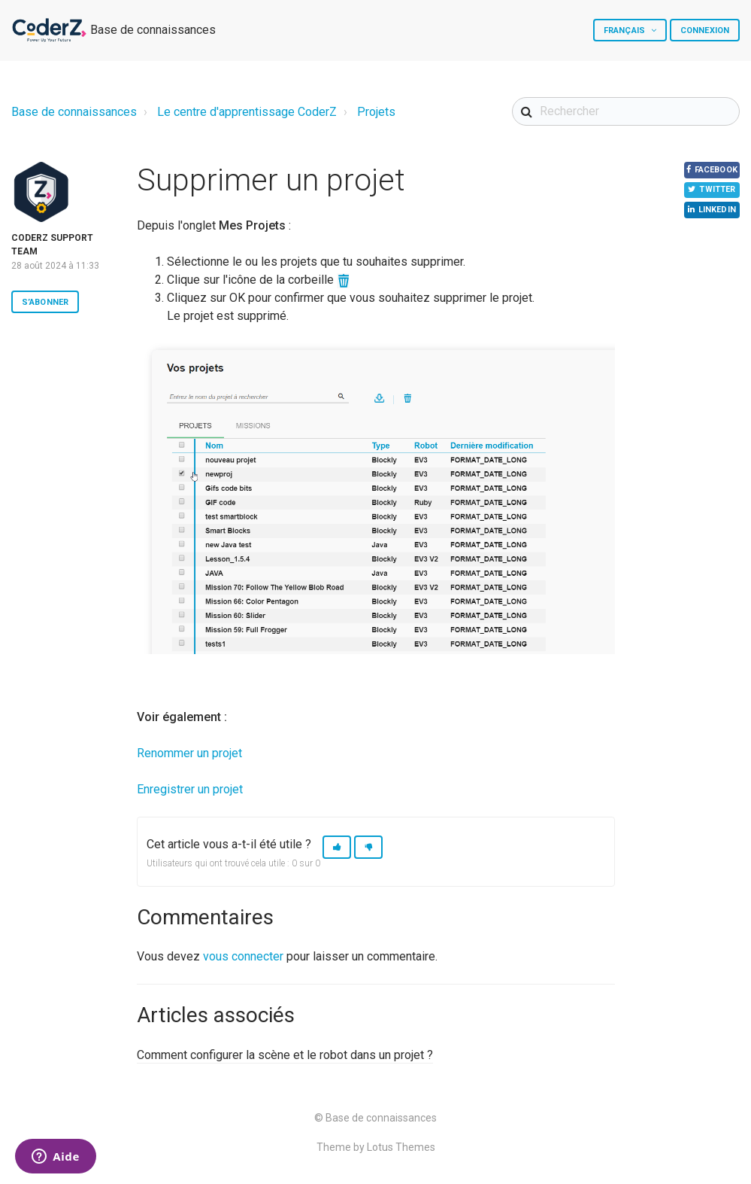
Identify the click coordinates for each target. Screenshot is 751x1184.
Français (625, 30)
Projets (376, 112)
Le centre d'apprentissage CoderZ (247, 112)
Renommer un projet (189, 753)
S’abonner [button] (45, 302)
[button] (337, 847)
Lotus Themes (401, 1147)
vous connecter (243, 956)
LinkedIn (709, 227)
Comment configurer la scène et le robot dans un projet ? (285, 1055)
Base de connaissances (74, 112)
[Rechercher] (626, 111)
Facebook (707, 173)
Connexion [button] (704, 30)
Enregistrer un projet (190, 789)
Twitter (710, 200)
